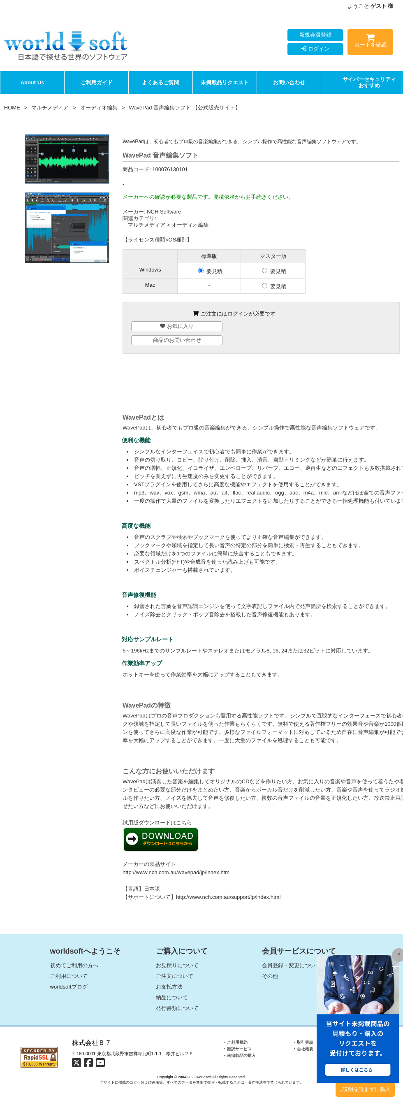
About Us (32, 82)
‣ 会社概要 (303, 1049)
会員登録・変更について (291, 965)
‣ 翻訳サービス (238, 1049)
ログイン (315, 49)
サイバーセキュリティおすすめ (369, 82)
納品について (172, 997)
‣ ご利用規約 (236, 1042)
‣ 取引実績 (303, 1042)
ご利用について (69, 976)
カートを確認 (370, 42)
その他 (270, 976)
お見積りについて (177, 965)
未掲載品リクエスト (225, 82)
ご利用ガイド (97, 82)
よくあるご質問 (160, 82)
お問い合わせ (289, 82)
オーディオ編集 (99, 107)
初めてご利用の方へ (74, 965)
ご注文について (174, 976)
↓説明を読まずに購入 (365, 1089)
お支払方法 (169, 987)
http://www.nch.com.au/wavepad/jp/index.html (177, 872)
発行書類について (177, 1008)
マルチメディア (50, 107)
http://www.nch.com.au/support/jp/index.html (228, 897)
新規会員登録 (315, 35)
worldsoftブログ (69, 987)
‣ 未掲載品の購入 (240, 1055)
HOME (12, 107)
